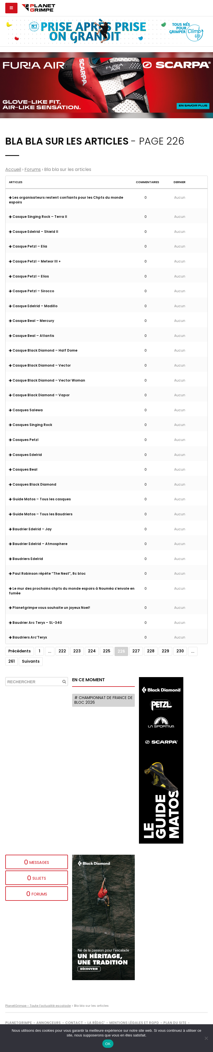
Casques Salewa (26, 410)
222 (62, 651)
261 (11, 661)
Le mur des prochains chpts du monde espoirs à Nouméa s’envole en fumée (72, 591)
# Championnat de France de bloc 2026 (103, 700)
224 (92, 651)
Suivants (31, 661)
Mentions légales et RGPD (134, 1022)
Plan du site (174, 1022)
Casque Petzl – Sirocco (31, 291)
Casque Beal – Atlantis (31, 335)
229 (165, 651)
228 (150, 651)
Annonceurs (48, 1022)
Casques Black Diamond (32, 484)
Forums (32, 169)
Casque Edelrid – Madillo (33, 306)
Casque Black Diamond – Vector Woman (47, 380)
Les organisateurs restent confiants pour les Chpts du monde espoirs (66, 200)
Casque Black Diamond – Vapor (39, 395)
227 (136, 651)
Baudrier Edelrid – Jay (30, 529)
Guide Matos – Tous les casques (40, 499)
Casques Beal (23, 469)
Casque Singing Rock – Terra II (38, 216)
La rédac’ (96, 1022)
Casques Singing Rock (30, 424)
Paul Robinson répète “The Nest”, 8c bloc (47, 573)
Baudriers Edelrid (26, 558)
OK (107, 1044)
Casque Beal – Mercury (31, 320)
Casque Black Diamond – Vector (40, 365)
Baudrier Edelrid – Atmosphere (38, 543)
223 (77, 651)
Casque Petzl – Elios (29, 276)
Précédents (19, 651)
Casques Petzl (24, 439)
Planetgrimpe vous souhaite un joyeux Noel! (49, 607)
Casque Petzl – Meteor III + (35, 261)
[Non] (206, 1038)
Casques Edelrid (25, 454)
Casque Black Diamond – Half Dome (43, 350)
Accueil (13, 169)
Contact (74, 1022)
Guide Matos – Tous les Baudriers (40, 514)
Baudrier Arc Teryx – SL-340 (35, 622)
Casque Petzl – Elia (28, 246)
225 (106, 651)
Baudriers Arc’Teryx (28, 637)
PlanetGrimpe (18, 1022)
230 (180, 651)
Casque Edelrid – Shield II (33, 231)
